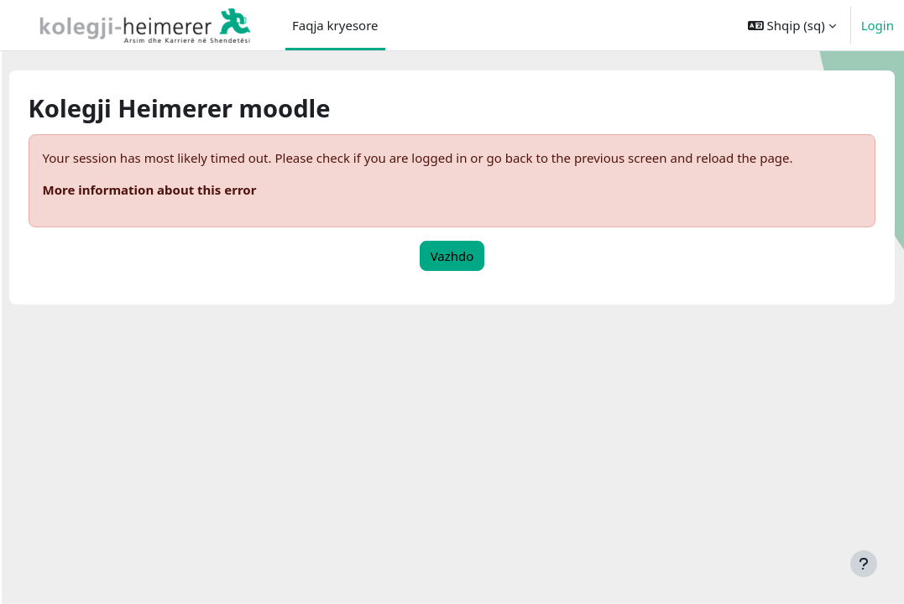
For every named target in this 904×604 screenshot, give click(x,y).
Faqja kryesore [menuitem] (335, 25)
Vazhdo (452, 255)
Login (877, 25)
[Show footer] (863, 563)
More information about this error (181, 189)
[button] (792, 25)
